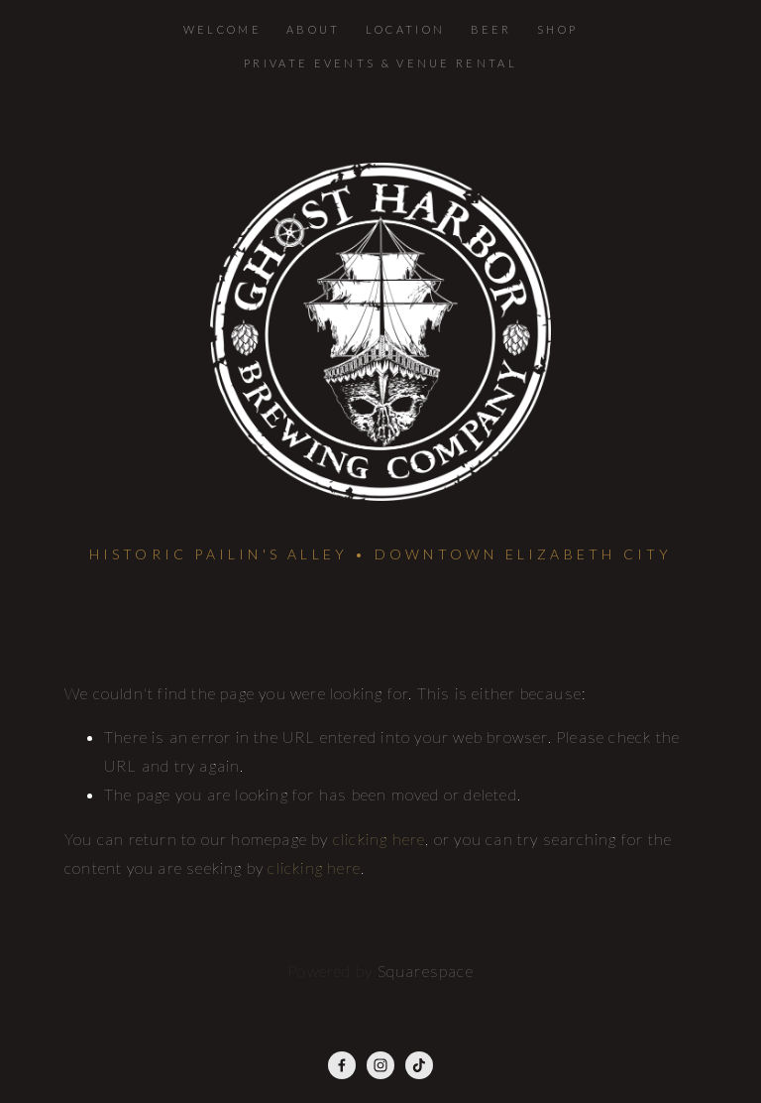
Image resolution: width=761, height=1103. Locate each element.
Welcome (222, 29)
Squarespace (426, 970)
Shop (557, 29)
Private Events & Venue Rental (380, 63)
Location (405, 29)
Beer (491, 29)
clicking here (379, 838)
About (313, 29)
